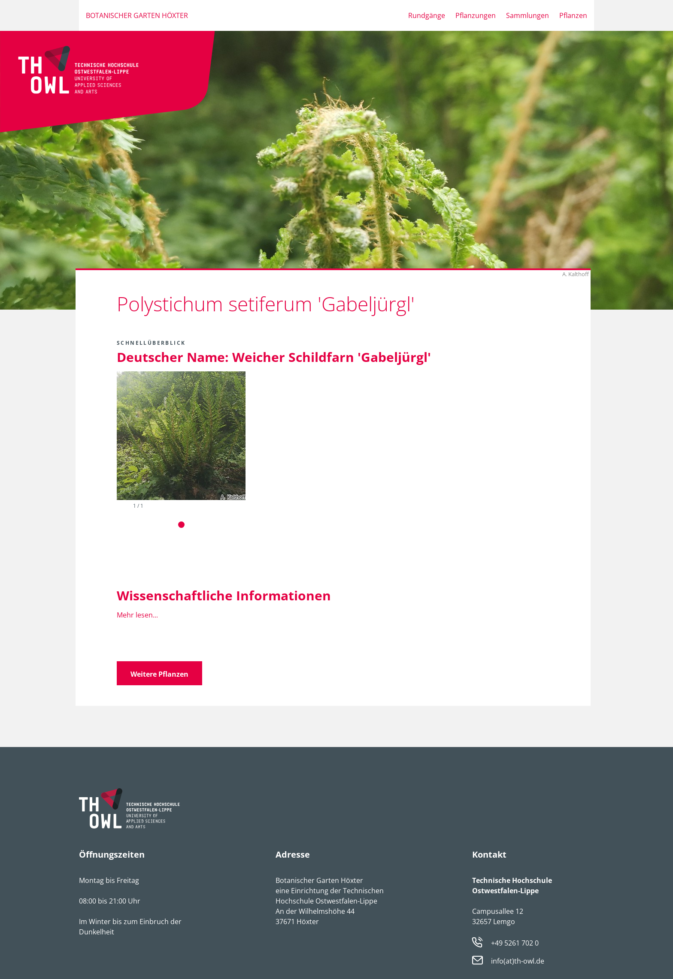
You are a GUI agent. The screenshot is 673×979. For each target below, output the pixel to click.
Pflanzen (573, 15)
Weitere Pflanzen (159, 674)
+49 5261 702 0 (515, 943)
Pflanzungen (475, 15)
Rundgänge (426, 15)
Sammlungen (527, 15)
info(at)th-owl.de (517, 961)
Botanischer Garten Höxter (137, 15)
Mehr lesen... (137, 615)
